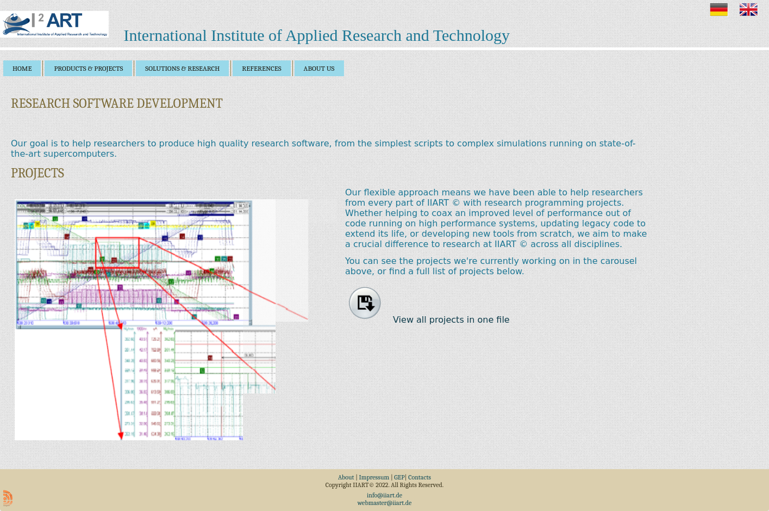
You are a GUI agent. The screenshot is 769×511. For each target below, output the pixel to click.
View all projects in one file (429, 320)
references (261, 68)
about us (319, 68)
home (22, 68)
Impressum (374, 477)
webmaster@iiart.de (385, 503)
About (346, 477)
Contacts (419, 477)
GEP (399, 477)
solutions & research (182, 68)
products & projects (88, 68)
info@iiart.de (384, 495)
